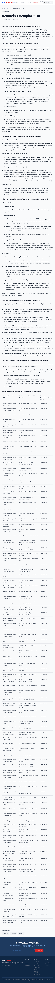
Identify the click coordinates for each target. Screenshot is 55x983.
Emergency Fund (37, 967)
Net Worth (36, 969)
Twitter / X (5, 933)
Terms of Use (48, 963)
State (6, 960)
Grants (29, 2)
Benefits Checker (37, 962)
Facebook (13, 933)
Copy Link (21, 933)
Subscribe (39, 950)
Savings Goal (37, 974)
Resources (35, 2)
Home (16, 2)
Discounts (23, 2)
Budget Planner (37, 963)
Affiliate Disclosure (47, 966)
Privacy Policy (48, 962)
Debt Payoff (36, 965)
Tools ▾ (41, 2)
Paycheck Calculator (36, 971)
